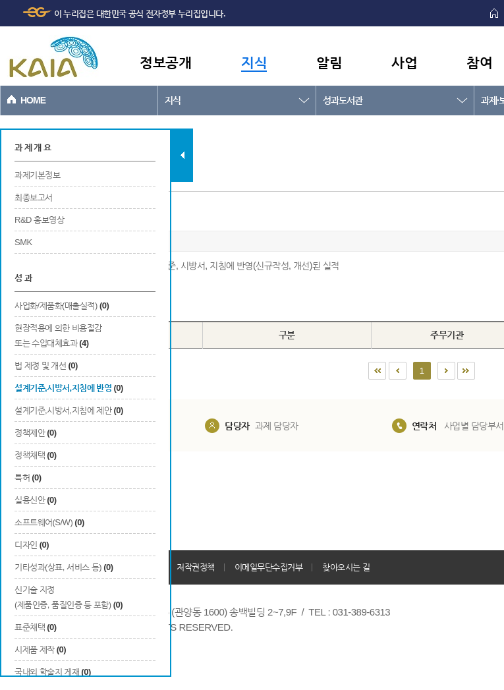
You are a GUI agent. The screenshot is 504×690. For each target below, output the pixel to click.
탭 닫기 (182, 155)
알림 (329, 62)
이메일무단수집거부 (269, 567)
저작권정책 (196, 567)
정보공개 (165, 62)
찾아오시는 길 (346, 567)
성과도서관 (342, 100)
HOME (32, 100)
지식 (254, 62)
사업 (404, 62)
